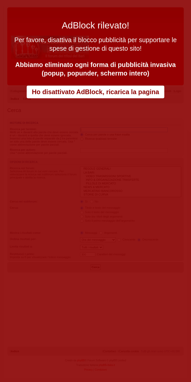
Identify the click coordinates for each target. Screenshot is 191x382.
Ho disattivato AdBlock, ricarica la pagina (95, 91)
